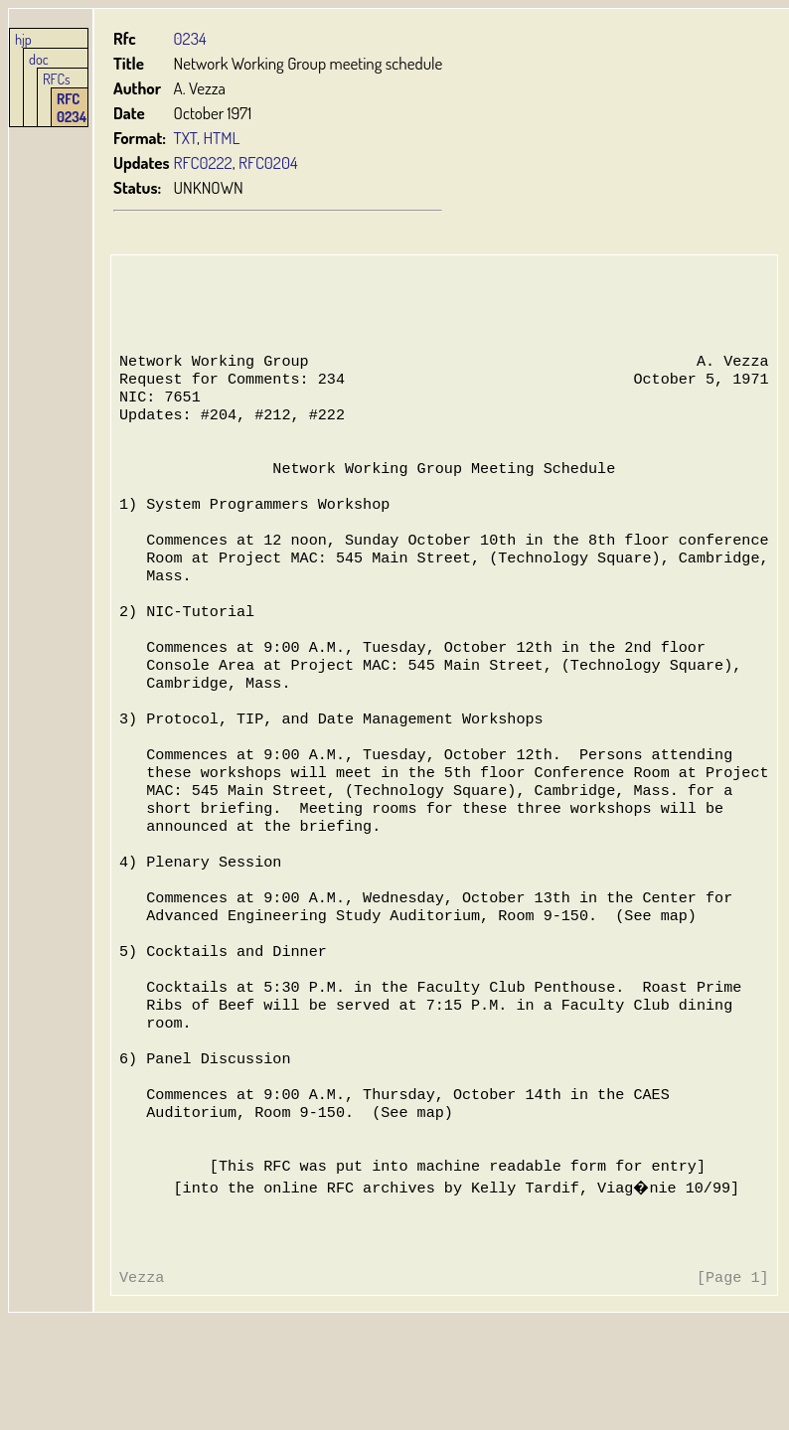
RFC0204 (268, 162)
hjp (23, 39)
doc (39, 59)
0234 (190, 38)
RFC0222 (203, 162)
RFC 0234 (71, 107)
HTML (221, 137)
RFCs (57, 78)
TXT (186, 137)
